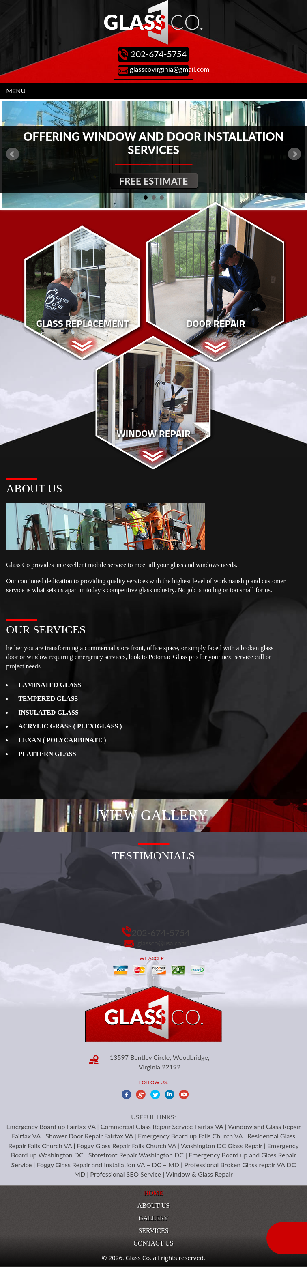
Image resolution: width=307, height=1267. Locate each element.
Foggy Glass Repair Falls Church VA (126, 1145)
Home (153, 1193)
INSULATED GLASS (48, 712)
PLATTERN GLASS (47, 753)
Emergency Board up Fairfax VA (50, 1126)
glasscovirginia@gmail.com (169, 69)
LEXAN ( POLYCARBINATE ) (62, 740)
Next (294, 154)
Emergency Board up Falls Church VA (190, 1136)
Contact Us (153, 1243)
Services (153, 1230)
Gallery (154, 1218)
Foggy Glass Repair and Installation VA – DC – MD (108, 1164)
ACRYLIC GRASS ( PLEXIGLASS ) (70, 726)
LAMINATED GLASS (49, 684)
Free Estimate (153, 181)
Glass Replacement (82, 323)
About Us (153, 1205)
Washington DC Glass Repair (221, 1145)
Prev (12, 154)
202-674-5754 (159, 54)
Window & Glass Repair (199, 1174)
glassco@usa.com (162, 943)
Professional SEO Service (125, 1174)
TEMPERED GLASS (48, 698)
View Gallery (153, 815)
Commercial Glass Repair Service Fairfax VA (162, 1126)
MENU (16, 90)
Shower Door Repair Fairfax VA (89, 1136)
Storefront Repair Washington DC (136, 1155)
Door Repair (216, 323)
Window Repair (153, 433)
